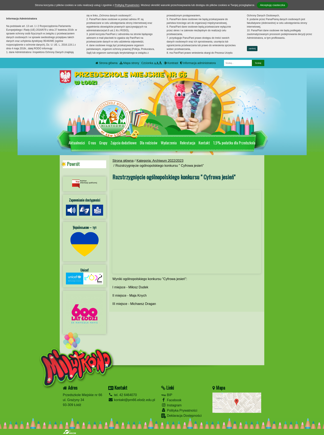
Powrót (73, 163)
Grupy (103, 142)
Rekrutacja (187, 142)
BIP (166, 395)
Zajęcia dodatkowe (124, 142)
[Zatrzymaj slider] (189, 132)
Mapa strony (129, 63)
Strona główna (106, 63)
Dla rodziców (148, 142)
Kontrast (171, 63)
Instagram (171, 405)
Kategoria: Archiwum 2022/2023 (160, 160)
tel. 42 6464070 (122, 395)
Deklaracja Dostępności (181, 415)
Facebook (171, 400)
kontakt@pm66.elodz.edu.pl (131, 400)
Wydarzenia (169, 142)
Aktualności (77, 142)
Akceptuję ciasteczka (272, 5)
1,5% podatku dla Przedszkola (234, 142)
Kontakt (204, 142)
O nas (92, 142)
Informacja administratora (198, 63)
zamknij (252, 48)
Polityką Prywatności (127, 5)
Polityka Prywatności (179, 410)
